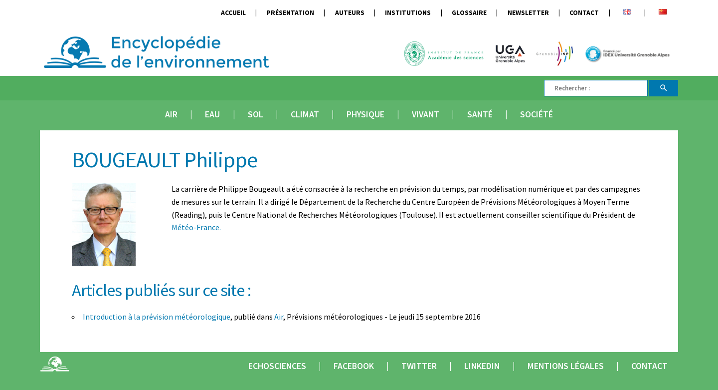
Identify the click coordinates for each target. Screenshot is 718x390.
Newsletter (528, 12)
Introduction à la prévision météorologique (156, 317)
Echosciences (277, 366)
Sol (255, 114)
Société (536, 114)
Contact (584, 12)
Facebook (354, 366)
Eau (212, 114)
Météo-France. (196, 227)
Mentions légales (566, 366)
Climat (305, 114)
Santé (480, 114)
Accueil (233, 12)
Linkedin (482, 366)
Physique (365, 114)
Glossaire (469, 12)
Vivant (425, 114)
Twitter (419, 366)
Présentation (290, 12)
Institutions (408, 12)
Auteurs (349, 12)
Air (171, 114)
